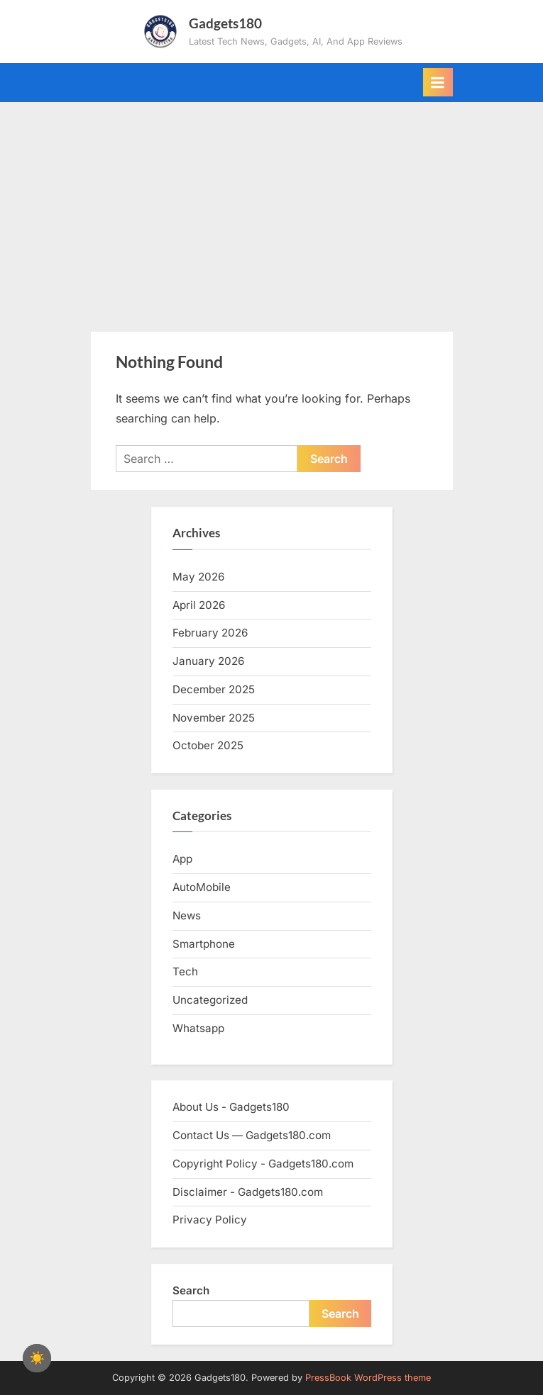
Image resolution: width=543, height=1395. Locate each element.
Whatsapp (198, 1028)
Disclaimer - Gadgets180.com (247, 1192)
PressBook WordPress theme (368, 1377)
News (186, 915)
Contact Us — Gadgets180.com (251, 1135)
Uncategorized (210, 1000)
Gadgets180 (225, 23)
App (182, 858)
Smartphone (203, 944)
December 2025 (213, 689)
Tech (185, 971)
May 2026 (198, 576)
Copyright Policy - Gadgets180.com (262, 1163)
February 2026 (210, 632)
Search (190, 1290)
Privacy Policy (209, 1219)
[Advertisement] (271, 208)
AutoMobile (201, 887)
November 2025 (213, 717)
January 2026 (208, 661)
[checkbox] (37, 1358)
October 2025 (207, 745)
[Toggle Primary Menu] (438, 82)
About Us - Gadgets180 (231, 1107)
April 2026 (198, 605)
